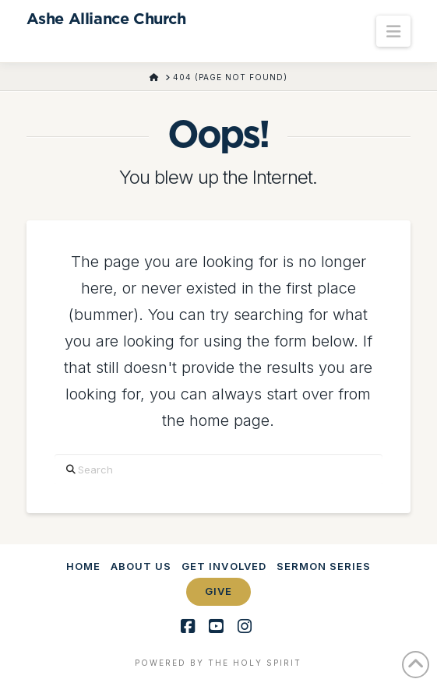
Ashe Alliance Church (106, 19)
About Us (141, 566)
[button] (393, 31)
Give (218, 591)
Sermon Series (324, 566)
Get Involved (223, 566)
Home (83, 566)
